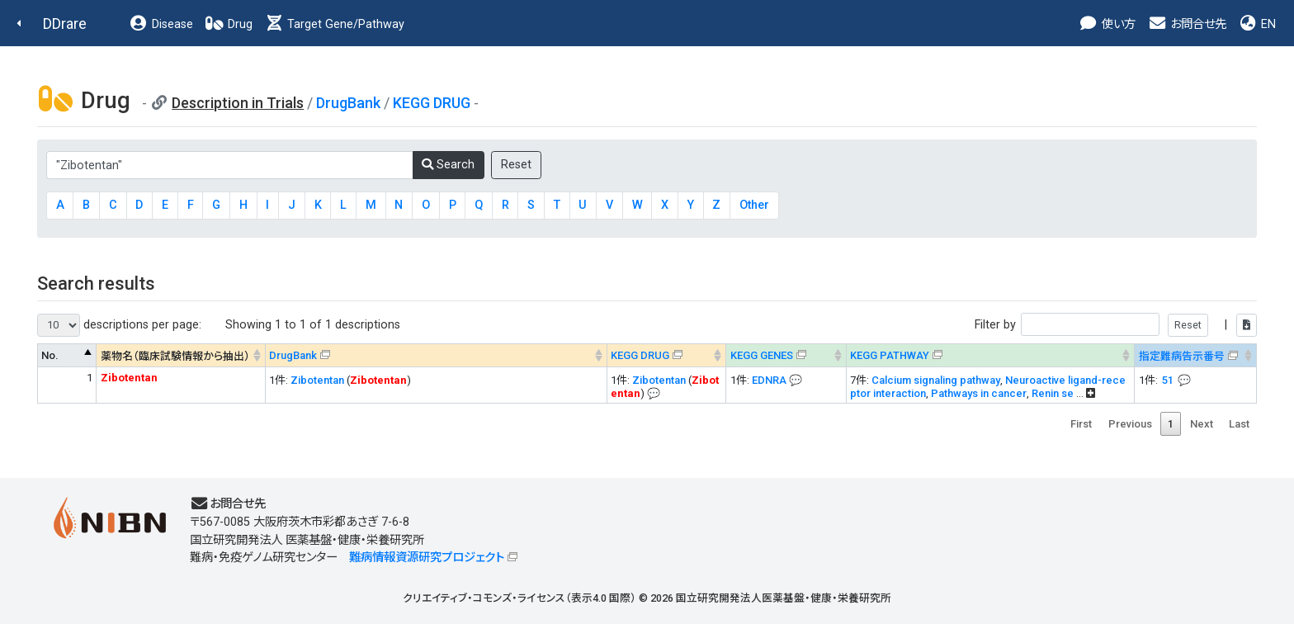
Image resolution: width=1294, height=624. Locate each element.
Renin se (1053, 393)
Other (754, 205)
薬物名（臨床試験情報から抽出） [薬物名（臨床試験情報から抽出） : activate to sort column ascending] (175, 356)
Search (448, 165)
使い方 (1107, 24)
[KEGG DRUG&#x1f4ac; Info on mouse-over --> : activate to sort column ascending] (666, 355)
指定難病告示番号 (1182, 356)
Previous (1130, 424)
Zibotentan (317, 380)
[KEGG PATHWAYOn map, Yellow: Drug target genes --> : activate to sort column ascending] (990, 355)
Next (1201, 424)
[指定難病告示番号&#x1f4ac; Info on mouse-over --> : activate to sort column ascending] (1196, 355)
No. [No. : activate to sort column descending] (50, 355)
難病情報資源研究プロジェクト (426, 558)
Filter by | (1116, 325)
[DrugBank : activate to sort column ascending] (436, 355)
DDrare (65, 23)
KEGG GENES (761, 355)
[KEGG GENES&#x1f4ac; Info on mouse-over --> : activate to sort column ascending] (786, 355)
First (1081, 424)
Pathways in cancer (979, 393)
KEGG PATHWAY (889, 355)
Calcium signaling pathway (935, 380)
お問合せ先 (1186, 24)
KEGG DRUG (431, 102)
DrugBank (348, 102)
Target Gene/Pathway (334, 24)
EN (1257, 24)
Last (1239, 424)
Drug (229, 24)
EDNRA (769, 380)
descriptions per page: (119, 325)
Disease (161, 24)
